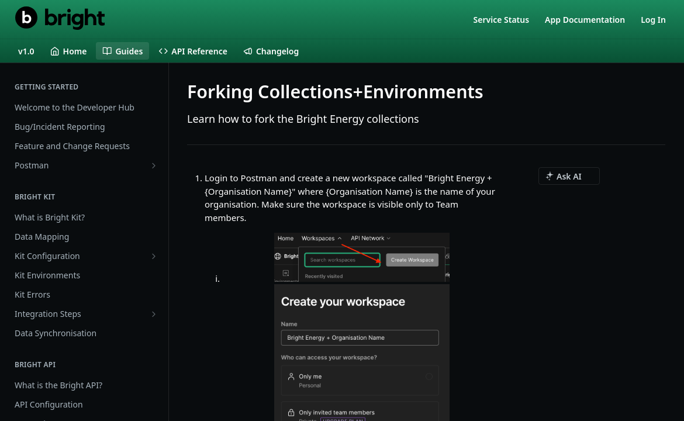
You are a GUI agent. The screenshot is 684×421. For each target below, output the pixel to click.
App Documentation (585, 19)
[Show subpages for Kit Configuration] (153, 256)
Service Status (502, 19)
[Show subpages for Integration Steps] (153, 314)
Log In (653, 19)
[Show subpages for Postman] (153, 165)
